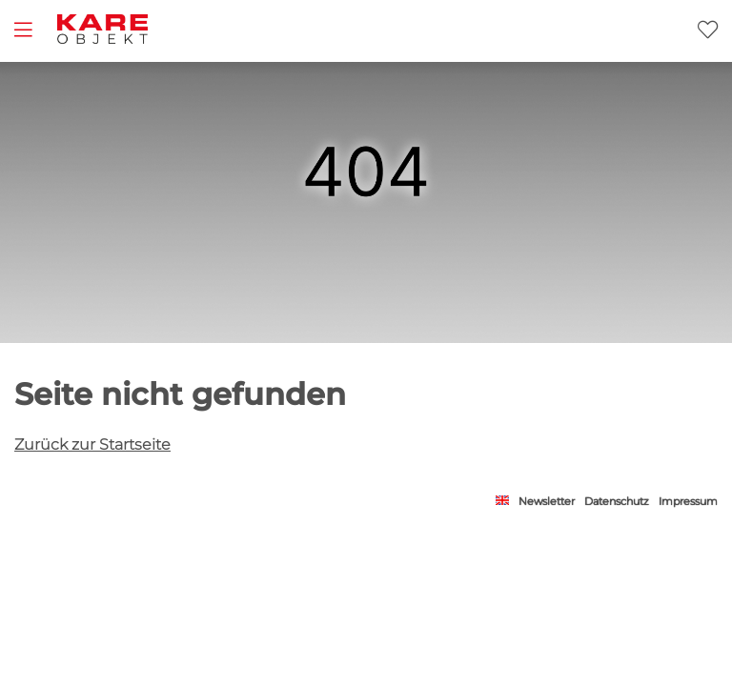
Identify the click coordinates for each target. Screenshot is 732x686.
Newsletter (546, 501)
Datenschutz (616, 501)
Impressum (688, 501)
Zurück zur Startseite (92, 444)
